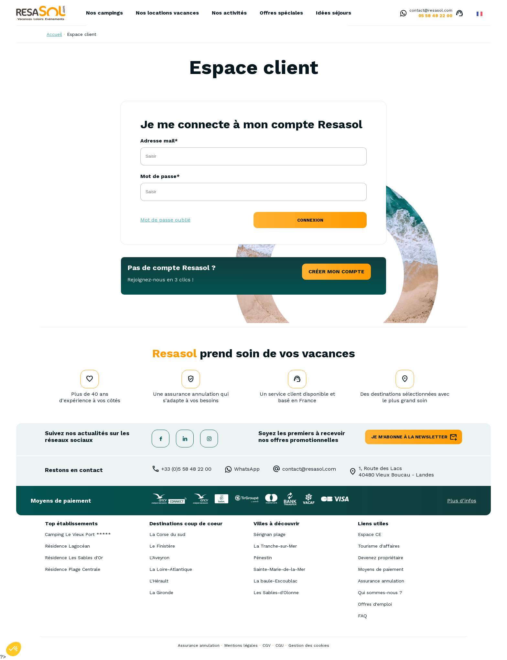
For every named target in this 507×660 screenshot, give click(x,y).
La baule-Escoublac (275, 580)
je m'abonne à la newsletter (410, 436)
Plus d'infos (461, 501)
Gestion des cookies (308, 645)
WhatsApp (247, 469)
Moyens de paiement (381, 569)
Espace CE (369, 534)
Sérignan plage (269, 534)
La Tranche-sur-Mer (275, 546)
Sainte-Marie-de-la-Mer (279, 569)
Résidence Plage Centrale (72, 569)
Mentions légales (241, 645)
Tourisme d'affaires (379, 546)
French (479, 14)
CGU (279, 645)
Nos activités (229, 13)
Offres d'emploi (375, 604)
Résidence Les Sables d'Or (74, 557)
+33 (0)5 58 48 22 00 (186, 469)
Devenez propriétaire (380, 557)
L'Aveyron (159, 557)
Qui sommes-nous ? (380, 592)
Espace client (81, 34)
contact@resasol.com (430, 10)
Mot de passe (158, 176)
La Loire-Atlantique (170, 569)
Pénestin (262, 557)
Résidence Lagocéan (67, 546)
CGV (267, 645)
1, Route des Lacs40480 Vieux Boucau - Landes (396, 471)
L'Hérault (158, 580)
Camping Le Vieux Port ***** (78, 534)
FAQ (362, 615)
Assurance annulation (381, 580)
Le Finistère (162, 546)
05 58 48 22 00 (435, 15)
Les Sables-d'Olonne (276, 592)
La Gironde (161, 592)
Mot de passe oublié (165, 220)
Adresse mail (157, 141)
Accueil (54, 34)
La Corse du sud (167, 534)
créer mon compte (336, 271)
